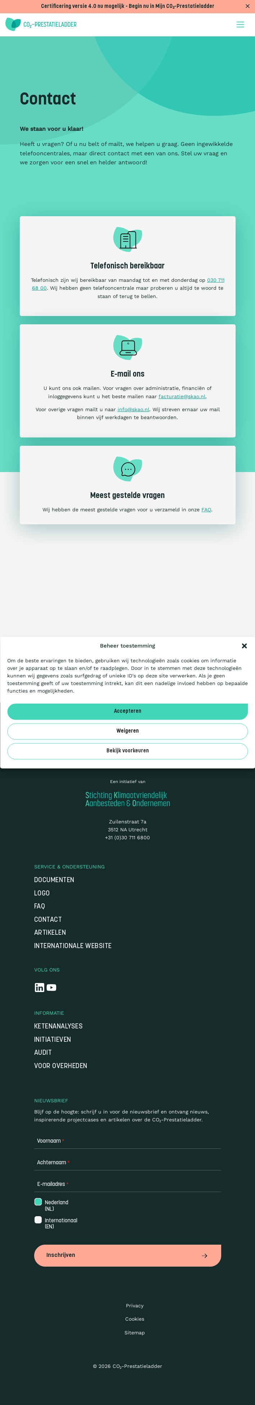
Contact (48, 920)
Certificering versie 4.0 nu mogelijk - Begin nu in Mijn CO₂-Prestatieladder (127, 6)
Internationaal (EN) (60, 1224)
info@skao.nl (133, 409)
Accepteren (127, 711)
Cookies (134, 1319)
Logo (42, 893)
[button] (244, 645)
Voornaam (50, 1141)
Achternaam (53, 1163)
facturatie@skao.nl (182, 396)
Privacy (135, 1305)
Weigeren (128, 731)
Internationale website (73, 946)
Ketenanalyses (58, 1026)
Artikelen (50, 933)
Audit (43, 1053)
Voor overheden (60, 1066)
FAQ (206, 509)
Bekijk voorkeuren (127, 751)
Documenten (54, 880)
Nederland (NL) (56, 1206)
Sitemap (134, 1332)
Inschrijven (127, 1255)
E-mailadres (53, 1185)
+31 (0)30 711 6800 (127, 837)
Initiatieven (52, 1040)
